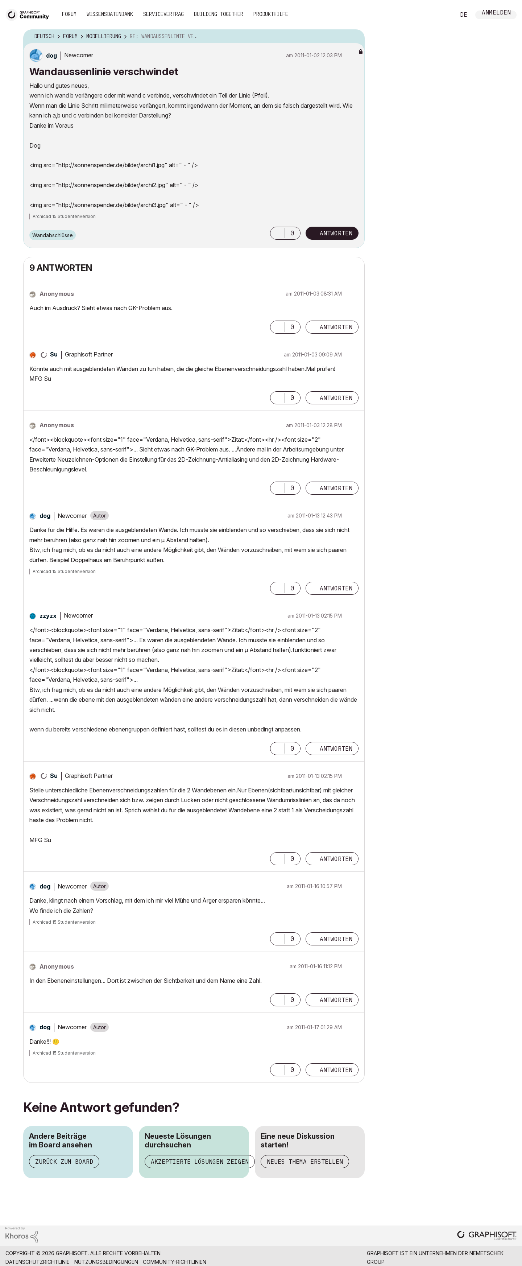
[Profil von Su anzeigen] (54, 354)
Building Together (218, 14)
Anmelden (496, 13)
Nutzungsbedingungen (106, 1262)
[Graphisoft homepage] (487, 1236)
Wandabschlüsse (52, 235)
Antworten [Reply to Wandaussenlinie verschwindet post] (336, 233)
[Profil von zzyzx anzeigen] (48, 615)
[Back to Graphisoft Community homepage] (29, 14)
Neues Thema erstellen (305, 1161)
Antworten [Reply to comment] (336, 327)
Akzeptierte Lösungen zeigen (200, 1161)
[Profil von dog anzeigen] (51, 55)
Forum (69, 14)
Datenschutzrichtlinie (37, 1262)
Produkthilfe (270, 14)
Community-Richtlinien (174, 1262)
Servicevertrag (163, 14)
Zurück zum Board (64, 1161)
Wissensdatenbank (110, 14)
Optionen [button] (354, 36)
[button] (277, 233)
